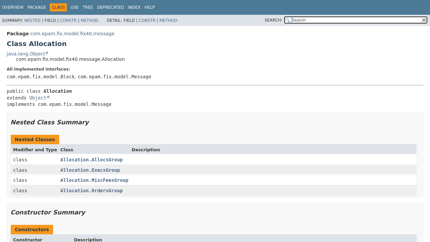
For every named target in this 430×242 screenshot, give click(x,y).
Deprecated (110, 7)
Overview (13, 7)
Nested (32, 20)
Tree (88, 7)
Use (75, 7)
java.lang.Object (26, 53)
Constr (68, 20)
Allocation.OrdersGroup (91, 190)
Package (37, 7)
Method (89, 20)
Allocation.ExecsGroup (90, 170)
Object (37, 97)
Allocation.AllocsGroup (91, 159)
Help (149, 7)
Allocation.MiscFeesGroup (94, 180)
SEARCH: (274, 20)
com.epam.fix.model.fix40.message (72, 33)
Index (134, 7)
